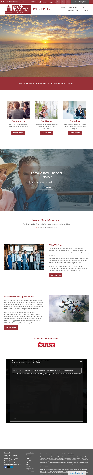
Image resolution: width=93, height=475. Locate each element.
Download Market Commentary (47, 228)
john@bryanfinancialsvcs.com (47, 1)
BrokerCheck (71, 453)
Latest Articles (30, 468)
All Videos (28, 470)
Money (28, 464)
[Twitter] (58, 2)
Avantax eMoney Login (80, 1)
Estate (27, 458)
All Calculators (30, 472)
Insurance (28, 460)
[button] (63, 7)
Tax (27, 462)
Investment (29, 457)
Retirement (29, 455)
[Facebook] (68, 2)
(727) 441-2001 (31, 1)
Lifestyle (28, 466)
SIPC (85, 471)
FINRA (81, 471)
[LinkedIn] (63, 2)
